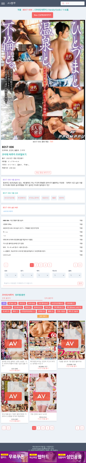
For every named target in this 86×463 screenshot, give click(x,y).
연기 (22, 271)
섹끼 (38, 271)
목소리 (54, 271)
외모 (5, 271)
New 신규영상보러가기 (42, 15)
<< (8, 428)
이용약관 (49, 447)
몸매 (69, 271)
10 (52, 428)
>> (80, 265)
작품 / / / (43, 10)
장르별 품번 (13, 295)
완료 (80, 283)
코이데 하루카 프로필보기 (14, 154)
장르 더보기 (43, 316)
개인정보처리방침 (38, 447)
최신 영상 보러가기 (43, 172)
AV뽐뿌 (11, 3)
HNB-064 (6, 220)
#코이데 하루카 (8, 211)
